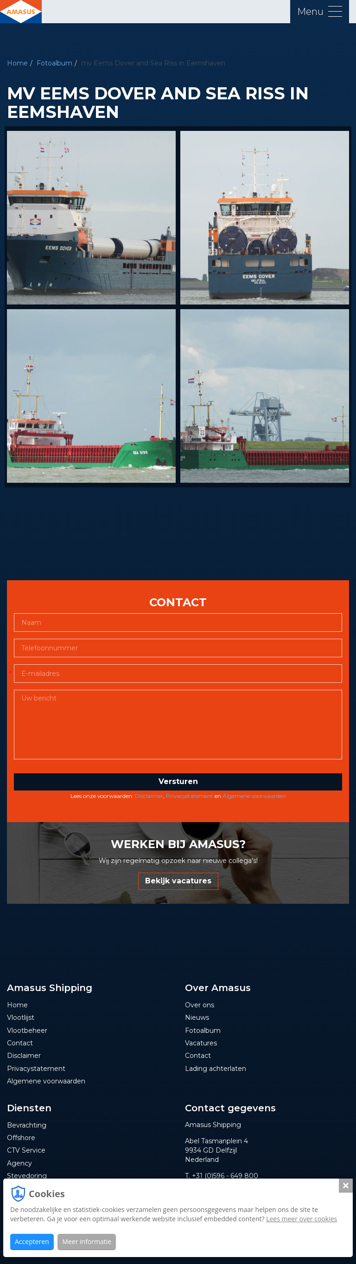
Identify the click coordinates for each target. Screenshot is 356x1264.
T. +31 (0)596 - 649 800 (221, 1176)
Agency (19, 1163)
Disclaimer (149, 795)
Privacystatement (189, 795)
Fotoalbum (54, 63)
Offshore (21, 1138)
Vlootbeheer (27, 1030)
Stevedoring (27, 1176)
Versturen (178, 781)
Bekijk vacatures (178, 880)
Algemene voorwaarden (254, 795)
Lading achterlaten (215, 1068)
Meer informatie (86, 1241)
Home (17, 63)
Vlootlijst (20, 1017)
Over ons (199, 1005)
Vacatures (201, 1043)
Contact (20, 1043)
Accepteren (32, 1241)
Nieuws (197, 1017)
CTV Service (26, 1150)
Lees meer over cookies (301, 1218)
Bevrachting (26, 1125)
